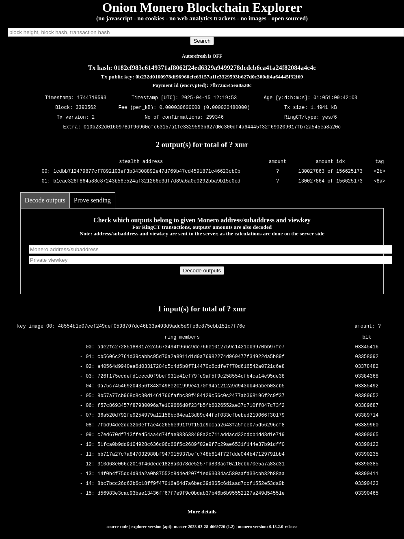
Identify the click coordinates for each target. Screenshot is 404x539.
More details (202, 512)
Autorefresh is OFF (202, 56)
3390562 (86, 107)
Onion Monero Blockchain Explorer (202, 7)
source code (117, 526)
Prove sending (92, 200)
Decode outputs (45, 200)
